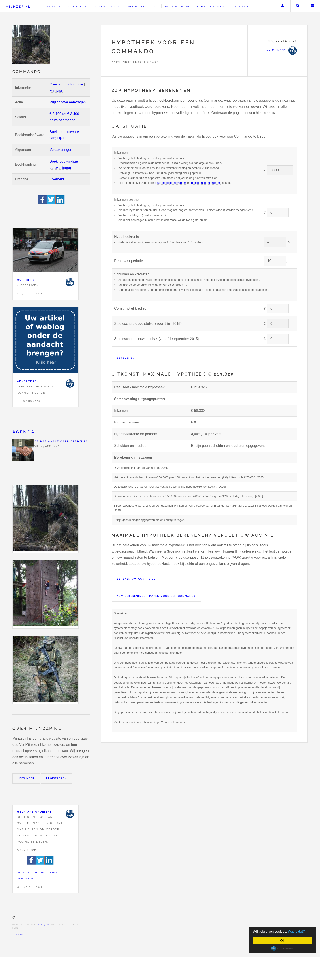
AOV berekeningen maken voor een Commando (156, 596)
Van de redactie (142, 6)
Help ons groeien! (34, 811)
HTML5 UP (44, 925)
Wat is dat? (296, 931)
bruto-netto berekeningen (170, 182)
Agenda (23, 432)
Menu (313, 6)
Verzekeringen (61, 150)
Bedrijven (51, 6)
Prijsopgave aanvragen (68, 102)
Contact (241, 6)
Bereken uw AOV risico (136, 579)
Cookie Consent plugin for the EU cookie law (282, 948)
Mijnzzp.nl (18, 6)
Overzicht (57, 84)
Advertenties (107, 6)
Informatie (75, 84)
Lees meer (26, 778)
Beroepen (77, 6)
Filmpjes (56, 90)
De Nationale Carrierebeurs (61, 441)
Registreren (56, 778)
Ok (282, 940)
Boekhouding (177, 6)
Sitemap (17, 934)
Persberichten (211, 6)
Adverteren (28, 381)
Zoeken (298, 6)
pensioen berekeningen (206, 182)
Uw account (282, 6)
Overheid (57, 179)
